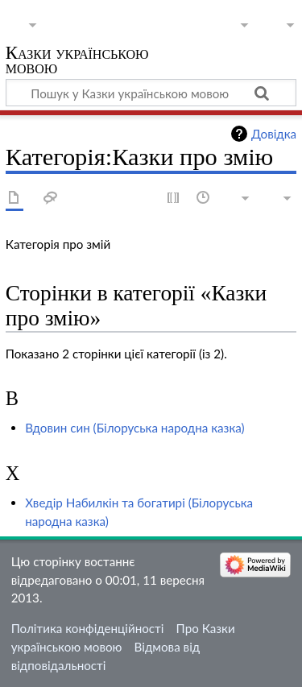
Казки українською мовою (77, 61)
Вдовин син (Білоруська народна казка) (134, 427)
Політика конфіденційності (87, 628)
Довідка (273, 133)
